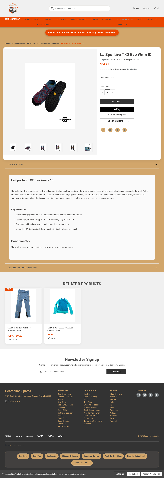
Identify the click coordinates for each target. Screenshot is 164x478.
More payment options (117, 114)
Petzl (112, 418)
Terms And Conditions (93, 421)
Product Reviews (91, 408)
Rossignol (114, 410)
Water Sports (152, 19)
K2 (111, 405)
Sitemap (87, 424)
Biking (139, 19)
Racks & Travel (43, 25)
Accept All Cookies (151, 473)
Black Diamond (116, 394)
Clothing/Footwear (125, 19)
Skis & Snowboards (78, 19)
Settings (120, 473)
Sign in (138, 8)
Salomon (113, 397)
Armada (113, 416)
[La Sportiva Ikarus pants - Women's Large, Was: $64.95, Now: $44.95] (23, 306)
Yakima (113, 413)
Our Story (88, 394)
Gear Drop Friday (12, 19)
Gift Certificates (64, 426)
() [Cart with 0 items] (156, 8)
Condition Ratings (91, 456)
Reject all (133, 473)
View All (113, 421)
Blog (86, 399)
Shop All (48, 19)
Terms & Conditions (82, 463)
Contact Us (88, 418)
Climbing (94, 19)
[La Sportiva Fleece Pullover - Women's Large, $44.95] (62, 306)
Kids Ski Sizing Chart (92, 413)
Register (146, 8)
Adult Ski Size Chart (92, 410)
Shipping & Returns (91, 405)
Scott (112, 408)
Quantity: (104, 87)
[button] (130, 69)
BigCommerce (19, 445)
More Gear (122, 25)
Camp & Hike (107, 19)
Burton (113, 399)
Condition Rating (90, 397)
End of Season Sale (32, 19)
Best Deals (61, 19)
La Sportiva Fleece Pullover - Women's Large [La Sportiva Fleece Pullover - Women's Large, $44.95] (60, 329)
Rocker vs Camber (91, 416)
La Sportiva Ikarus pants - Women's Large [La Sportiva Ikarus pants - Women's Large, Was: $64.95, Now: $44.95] (19, 329)
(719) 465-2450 (14, 401)
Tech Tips (88, 402)
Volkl (112, 402)
